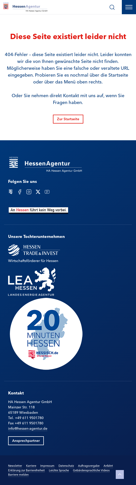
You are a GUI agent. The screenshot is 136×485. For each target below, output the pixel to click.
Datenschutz (66, 465)
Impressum (47, 465)
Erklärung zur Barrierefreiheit (26, 470)
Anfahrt (108, 465)
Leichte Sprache (59, 470)
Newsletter (15, 465)
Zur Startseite (68, 118)
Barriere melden (18, 474)
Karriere (31, 465)
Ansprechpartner (26, 440)
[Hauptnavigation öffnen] (129, 7)
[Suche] (112, 7)
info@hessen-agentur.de (27, 428)
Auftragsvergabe (89, 465)
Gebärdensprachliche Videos (91, 470)
